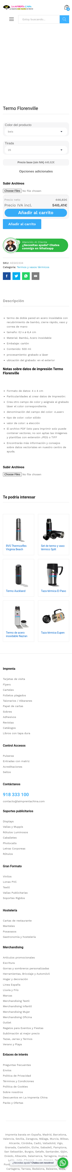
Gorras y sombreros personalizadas (26, 968)
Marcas (7, 995)
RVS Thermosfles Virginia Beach (16, 547)
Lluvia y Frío (11, 990)
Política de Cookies (15, 1086)
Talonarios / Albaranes (17, 700)
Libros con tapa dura (16, 733)
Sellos (7, 772)
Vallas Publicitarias (15, 892)
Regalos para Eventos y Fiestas (23, 1028)
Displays (8, 821)
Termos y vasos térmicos (33, 267)
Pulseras (8, 755)
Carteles (8, 689)
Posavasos (9, 931)
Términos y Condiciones (18, 1081)
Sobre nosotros (13, 1092)
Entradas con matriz (16, 761)
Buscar (64, 19)
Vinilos (7, 876)
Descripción (13, 301)
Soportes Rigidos (14, 898)
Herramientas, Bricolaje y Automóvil (26, 973)
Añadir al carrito (35, 212)
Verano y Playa (12, 1044)
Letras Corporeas (14, 848)
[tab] (15, 302)
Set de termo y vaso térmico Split (53, 547)
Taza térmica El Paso (53, 591)
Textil (6, 887)
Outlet (7, 1022)
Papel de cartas (13, 706)
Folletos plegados (14, 695)
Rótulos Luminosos (15, 832)
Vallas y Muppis (13, 826)
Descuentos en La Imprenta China (25, 1097)
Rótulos (8, 853)
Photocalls (10, 843)
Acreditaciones (12, 766)
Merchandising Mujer (16, 1011)
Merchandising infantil (17, 1006)
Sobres (7, 711)
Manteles (9, 925)
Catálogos (9, 727)
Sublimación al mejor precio (21, 1033)
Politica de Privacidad (17, 1075)
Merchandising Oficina (17, 1017)
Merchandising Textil (16, 1000)
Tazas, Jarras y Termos (17, 1038)
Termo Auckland (15, 591)
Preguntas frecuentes (17, 1064)
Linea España (11, 984)
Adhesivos (9, 716)
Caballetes (10, 837)
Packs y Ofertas (13, 1102)
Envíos (7, 1070)
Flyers (7, 684)
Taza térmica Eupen (53, 632)
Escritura (9, 962)
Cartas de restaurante (17, 920)
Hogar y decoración (15, 979)
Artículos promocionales (19, 957)
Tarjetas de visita (14, 678)
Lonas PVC (10, 881)
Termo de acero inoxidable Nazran (16, 634)
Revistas (8, 722)
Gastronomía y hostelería (19, 936)
